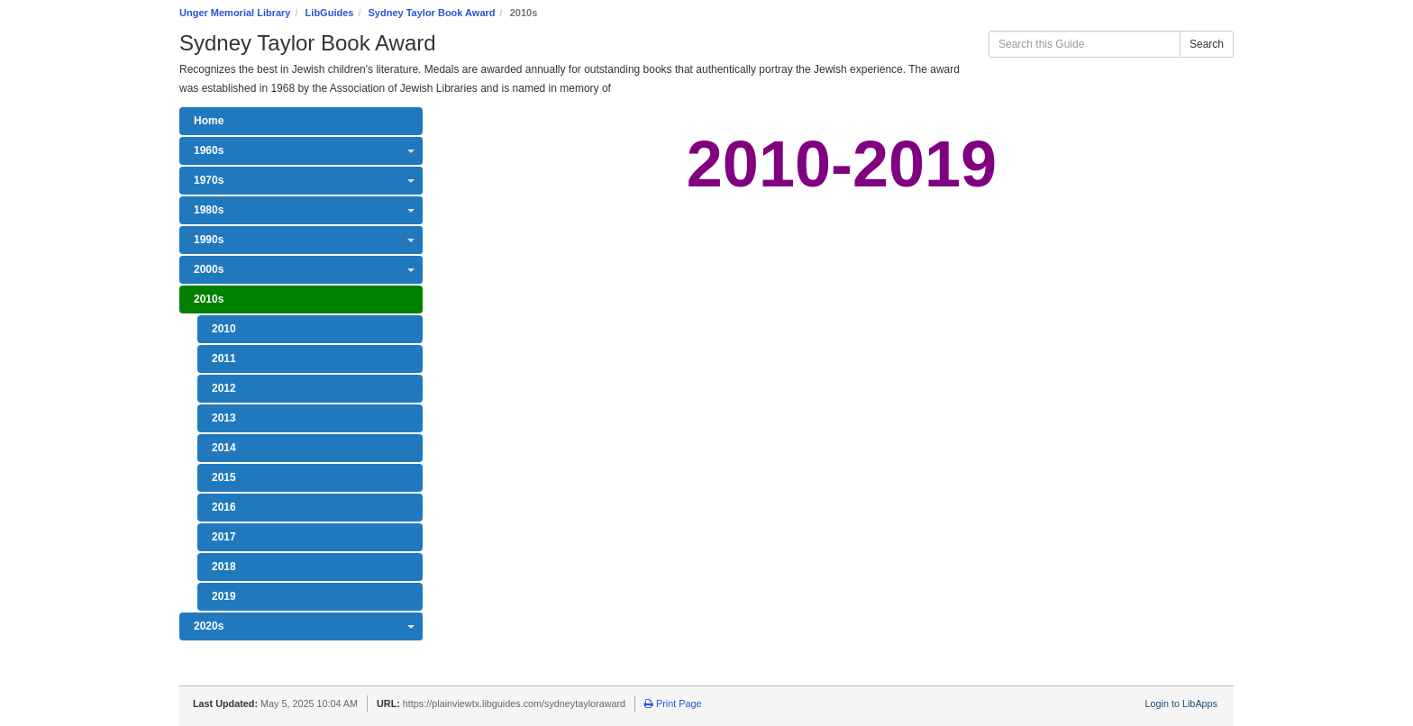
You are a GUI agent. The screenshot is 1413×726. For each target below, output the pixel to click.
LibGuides (329, 12)
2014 (224, 447)
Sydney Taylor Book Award (432, 12)
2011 (224, 358)
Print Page (672, 703)
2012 (224, 388)
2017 (224, 537)
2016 (224, 507)
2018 (224, 566)
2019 (224, 596)
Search (1207, 44)
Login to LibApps (1181, 703)
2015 (224, 477)
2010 (224, 328)
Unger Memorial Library (234, 12)
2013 (224, 418)
